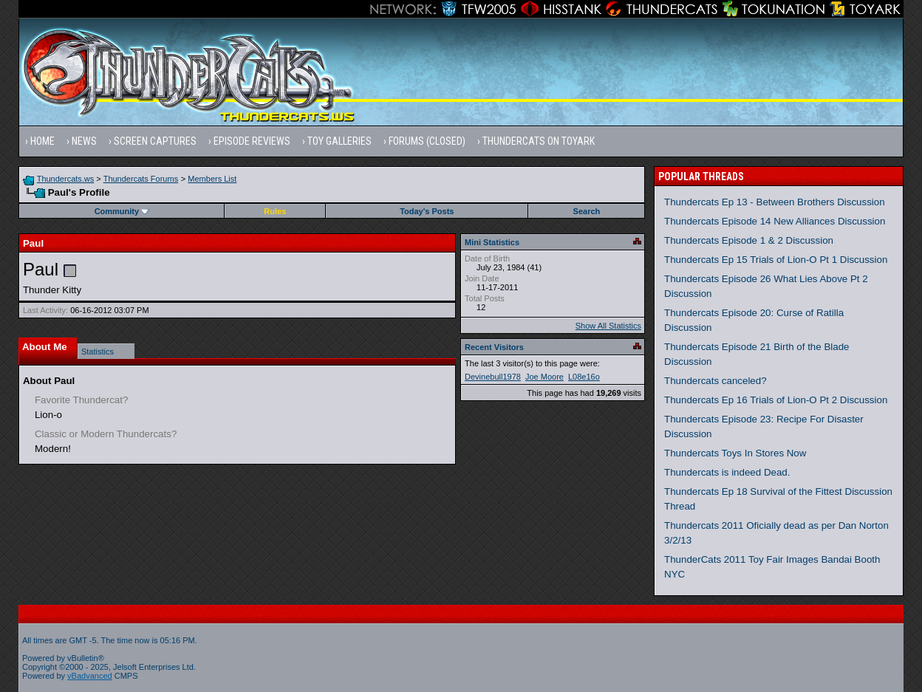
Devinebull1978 (493, 376)
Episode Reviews (252, 141)
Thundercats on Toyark (538, 141)
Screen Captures (155, 141)
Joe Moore (544, 376)
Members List (212, 178)
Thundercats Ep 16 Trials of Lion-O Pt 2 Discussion (775, 399)
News (84, 141)
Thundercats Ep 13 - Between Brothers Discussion (774, 202)
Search (587, 211)
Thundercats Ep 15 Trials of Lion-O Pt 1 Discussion (775, 259)
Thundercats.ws (66, 178)
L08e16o (584, 376)
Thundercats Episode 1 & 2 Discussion (748, 240)
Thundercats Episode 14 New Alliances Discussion (774, 221)
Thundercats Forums (140, 178)
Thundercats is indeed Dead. (727, 472)
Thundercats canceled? (715, 380)
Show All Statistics (608, 325)
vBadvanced (89, 675)
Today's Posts (427, 211)
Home (42, 141)
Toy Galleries (339, 141)
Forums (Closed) (427, 141)
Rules (275, 211)
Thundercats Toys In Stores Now (735, 453)
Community (122, 211)
